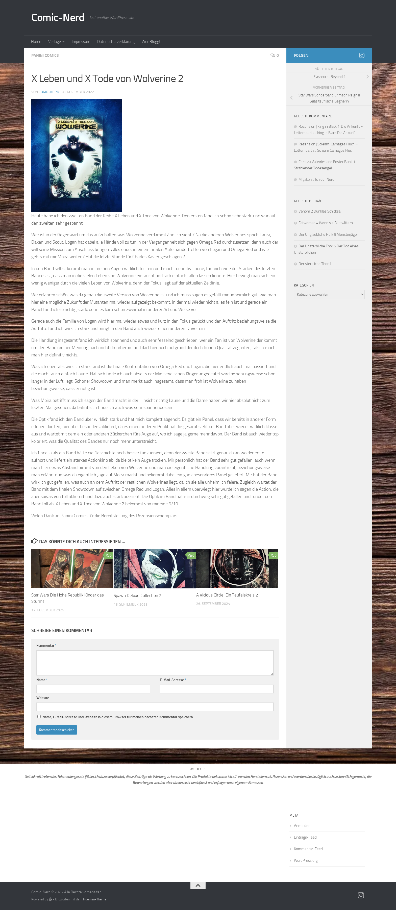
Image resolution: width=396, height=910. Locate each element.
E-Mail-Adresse (173, 680)
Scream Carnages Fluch (335, 150)
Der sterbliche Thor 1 (315, 264)
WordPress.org (306, 860)
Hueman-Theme (94, 899)
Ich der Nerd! (325, 179)
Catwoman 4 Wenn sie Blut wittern (326, 223)
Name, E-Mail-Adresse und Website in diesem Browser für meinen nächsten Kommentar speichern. (118, 717)
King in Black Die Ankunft (336, 133)
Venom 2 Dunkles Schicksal (320, 211)
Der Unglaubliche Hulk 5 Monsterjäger (328, 234)
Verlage (54, 41)
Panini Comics (45, 55)
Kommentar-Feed (308, 849)
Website (42, 698)
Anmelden (302, 825)
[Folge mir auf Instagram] (362, 55)
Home (36, 41)
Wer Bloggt (151, 41)
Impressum (81, 41)
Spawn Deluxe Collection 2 (138, 595)
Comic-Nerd (57, 17)
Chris (302, 162)
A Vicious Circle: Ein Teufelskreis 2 (227, 594)
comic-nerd (49, 92)
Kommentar (46, 645)
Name (42, 680)
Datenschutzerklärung (116, 41)
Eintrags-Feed (305, 837)
